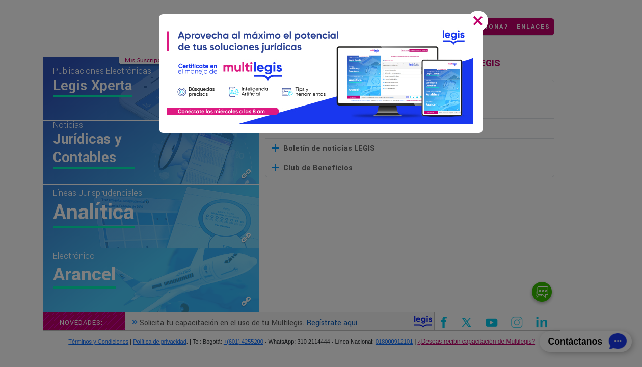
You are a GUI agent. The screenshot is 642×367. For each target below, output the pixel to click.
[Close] (480, 22)
